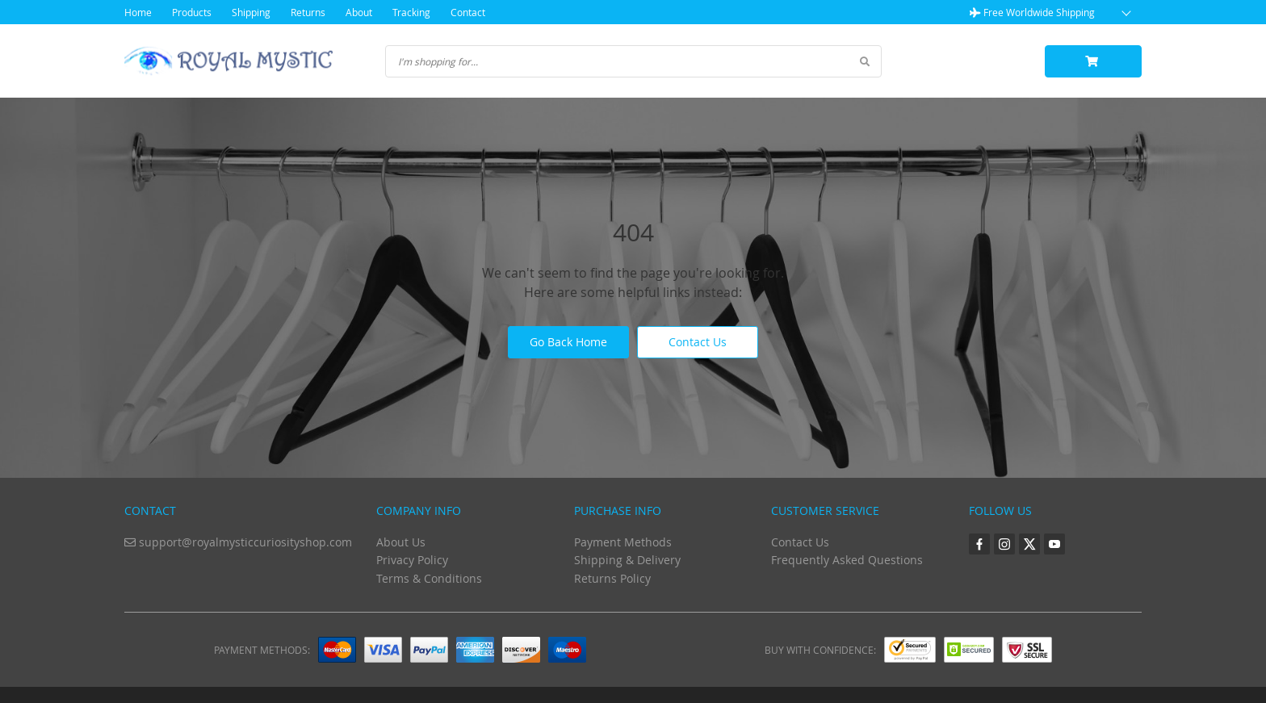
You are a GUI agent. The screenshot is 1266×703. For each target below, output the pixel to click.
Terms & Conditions (429, 578)
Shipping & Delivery (627, 559)
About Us (400, 542)
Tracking (411, 12)
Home (138, 12)
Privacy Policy (412, 559)
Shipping (251, 12)
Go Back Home (568, 341)
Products (192, 12)
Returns (308, 12)
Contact (468, 12)
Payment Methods (623, 542)
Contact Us (698, 341)
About (359, 12)
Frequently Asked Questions (847, 559)
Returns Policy (612, 578)
